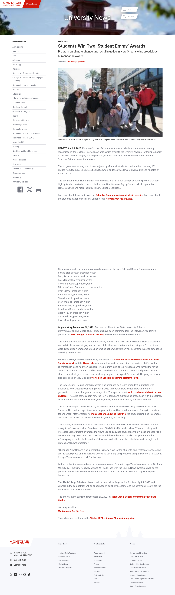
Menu (169, 10)
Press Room (31, 4)
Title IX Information (136, 557)
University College (20, 182)
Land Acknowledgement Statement (142, 579)
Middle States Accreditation (139, 571)
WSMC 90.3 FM (122, 359)
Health (15, 116)
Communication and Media (24, 85)
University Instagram (20, 574)
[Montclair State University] (12, 4)
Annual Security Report (138, 568)
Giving (96, 579)
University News (19, 41)
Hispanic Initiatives (20, 120)
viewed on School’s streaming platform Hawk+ (115, 378)
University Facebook (15, 574)
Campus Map (18, 565)
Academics (98, 557)
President (16, 155)
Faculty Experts (63, 560)
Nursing (15, 146)
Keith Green (117, 496)
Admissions (17, 47)
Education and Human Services (25, 98)
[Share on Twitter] (28, 190)
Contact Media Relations (67, 553)
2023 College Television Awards (87, 334)
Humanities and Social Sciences (26, 133)
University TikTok (29, 574)
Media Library (63, 564)
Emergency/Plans (136, 560)
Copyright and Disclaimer (138, 553)
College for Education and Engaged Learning (27, 79)
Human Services (19, 129)
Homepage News (19, 124)
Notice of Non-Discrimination (140, 564)
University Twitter (11, 574)
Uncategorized (18, 173)
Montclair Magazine (65, 568)
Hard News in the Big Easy (71, 511)
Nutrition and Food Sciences (24, 151)
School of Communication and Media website (119, 195)
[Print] (37, 190)
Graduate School (19, 107)
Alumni (15, 51)
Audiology (16, 64)
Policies (132, 544)
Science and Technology (23, 168)
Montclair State (99, 544)
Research (16, 164)
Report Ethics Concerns (138, 586)
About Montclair (99, 553)
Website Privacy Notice (138, 575)
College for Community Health (25, 73)
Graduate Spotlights (21, 111)
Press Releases (19, 160)
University (16, 177)
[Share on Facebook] (19, 190)
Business (16, 69)
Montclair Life (18, 142)
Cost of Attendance (136, 582)
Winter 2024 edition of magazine (112, 518)
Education (16, 94)
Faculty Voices (18, 103)
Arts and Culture (99, 568)
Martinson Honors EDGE (23, 138)
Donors (15, 89)
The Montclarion (139, 359)
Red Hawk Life (99, 575)
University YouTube (24, 574)
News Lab (88, 363)
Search (170, 16)
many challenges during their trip (108, 414)
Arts (14, 56)
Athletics (16, 60)
